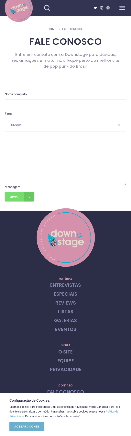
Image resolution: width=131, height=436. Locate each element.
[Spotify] (108, 7)
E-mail (9, 114)
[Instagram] (101, 7)
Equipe (65, 361)
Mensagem (12, 187)
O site (65, 352)
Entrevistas (65, 285)
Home (52, 29)
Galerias (65, 320)
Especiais (65, 294)
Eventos (65, 329)
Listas (65, 312)
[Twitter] (95, 7)
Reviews (65, 303)
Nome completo (16, 94)
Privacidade (66, 369)
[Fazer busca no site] (47, 8)
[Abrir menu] (122, 8)
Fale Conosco (65, 392)
